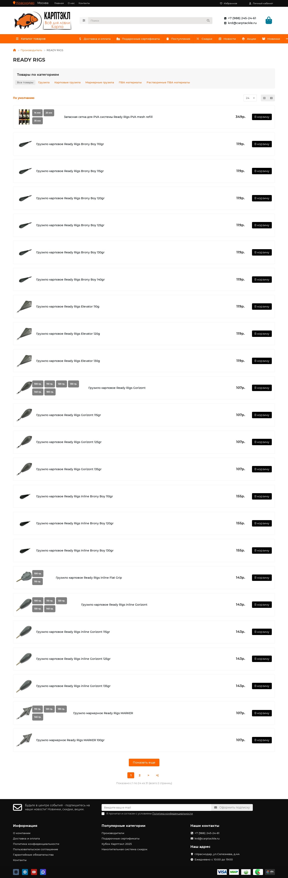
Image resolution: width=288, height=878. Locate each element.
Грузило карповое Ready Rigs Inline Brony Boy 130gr (75, 551)
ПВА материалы (130, 83)
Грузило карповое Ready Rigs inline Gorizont (114, 605)
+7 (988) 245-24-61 (239, 18)
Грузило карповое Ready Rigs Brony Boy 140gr (70, 280)
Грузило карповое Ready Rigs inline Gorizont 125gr (73, 660)
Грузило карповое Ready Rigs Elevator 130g (68, 361)
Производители (113, 833)
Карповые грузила (67, 83)
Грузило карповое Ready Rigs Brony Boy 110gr (70, 145)
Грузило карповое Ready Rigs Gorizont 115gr (68, 416)
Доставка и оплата (95, 39)
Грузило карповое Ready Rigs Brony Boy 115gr (70, 172)
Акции (254, 39)
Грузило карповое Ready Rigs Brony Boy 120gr (70, 199)
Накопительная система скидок (124, 849)
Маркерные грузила (99, 83)
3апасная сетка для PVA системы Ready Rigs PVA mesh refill (108, 118)
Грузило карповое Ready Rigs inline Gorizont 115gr (73, 632)
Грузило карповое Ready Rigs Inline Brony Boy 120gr (75, 524)
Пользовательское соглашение (35, 849)
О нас (71, 3)
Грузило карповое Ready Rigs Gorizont (117, 389)
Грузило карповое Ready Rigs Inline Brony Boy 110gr (74, 497)
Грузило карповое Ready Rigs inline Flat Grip (89, 578)
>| (157, 776)
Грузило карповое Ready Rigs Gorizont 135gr (69, 470)
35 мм (37, 121)
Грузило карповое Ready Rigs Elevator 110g (67, 307)
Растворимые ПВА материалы (168, 83)
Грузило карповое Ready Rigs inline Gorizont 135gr (73, 687)
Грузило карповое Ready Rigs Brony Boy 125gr (70, 226)
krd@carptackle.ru (239, 23)
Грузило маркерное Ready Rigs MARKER (103, 714)
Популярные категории (123, 826)
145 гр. (37, 718)
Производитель (31, 51)
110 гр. (49, 384)
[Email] (156, 807)
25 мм (49, 113)
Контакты (84, 3)
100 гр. (37, 384)
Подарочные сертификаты (140, 39)
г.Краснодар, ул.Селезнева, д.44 (217, 854)
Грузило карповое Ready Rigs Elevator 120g (68, 334)
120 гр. (61, 384)
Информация (25, 826)
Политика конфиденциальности (36, 843)
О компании (21, 833)
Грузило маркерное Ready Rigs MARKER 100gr (70, 741)
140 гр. (37, 392)
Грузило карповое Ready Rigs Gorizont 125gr (69, 443)
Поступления (180, 39)
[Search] (150, 21)
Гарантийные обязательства (33, 854)
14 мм (37, 113)
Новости (231, 39)
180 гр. (50, 392)
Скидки (208, 39)
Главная (59, 3)
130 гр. (73, 384)
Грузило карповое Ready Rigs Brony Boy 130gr (70, 253)
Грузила (44, 83)
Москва (42, 3)
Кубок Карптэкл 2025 (117, 843)
